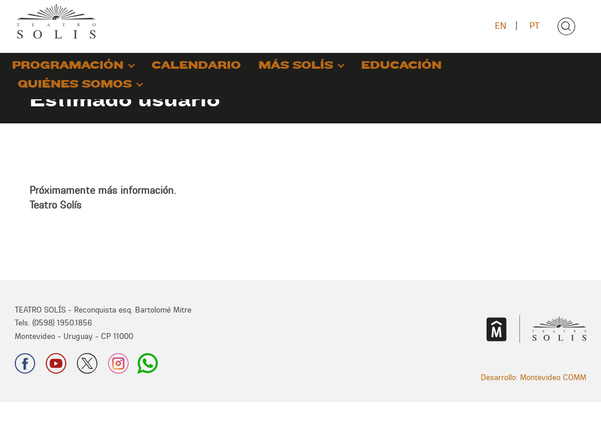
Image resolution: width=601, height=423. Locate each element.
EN (501, 25)
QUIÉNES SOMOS (74, 84)
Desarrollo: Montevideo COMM (533, 377)
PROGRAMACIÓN (67, 65)
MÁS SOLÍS (295, 65)
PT (534, 25)
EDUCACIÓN (401, 65)
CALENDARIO (196, 65)
